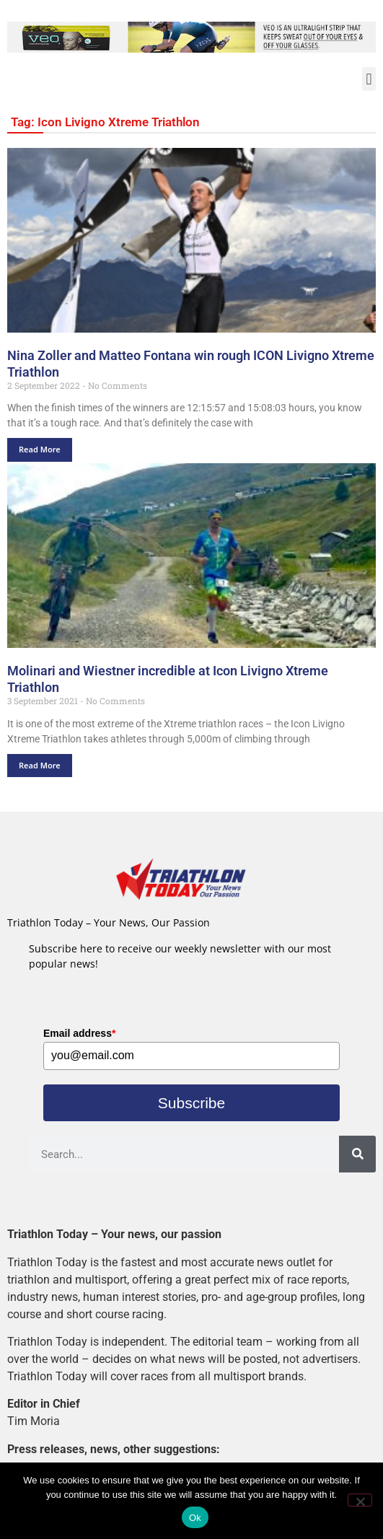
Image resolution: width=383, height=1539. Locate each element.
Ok (195, 1517)
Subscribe (191, 1103)
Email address (79, 1033)
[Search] (357, 1154)
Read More (40, 449)
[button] (369, 79)
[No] (360, 1500)
